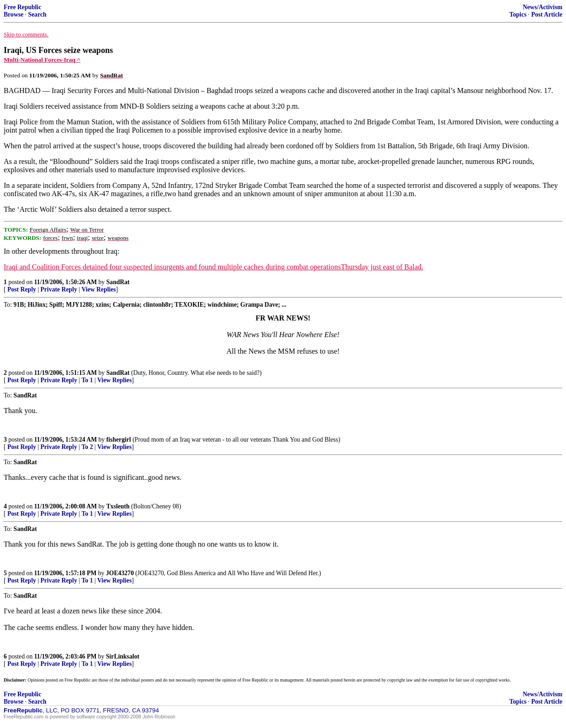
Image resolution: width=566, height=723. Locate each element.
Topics (517, 14)
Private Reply (59, 289)
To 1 (87, 380)
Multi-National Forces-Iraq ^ (42, 59)
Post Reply (21, 289)
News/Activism (542, 7)
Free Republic (22, 7)
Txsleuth (118, 506)
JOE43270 (120, 573)
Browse (13, 14)
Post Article (546, 14)
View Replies (99, 289)
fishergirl (118, 439)
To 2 (87, 446)
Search (37, 14)
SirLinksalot (123, 656)
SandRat (118, 282)
